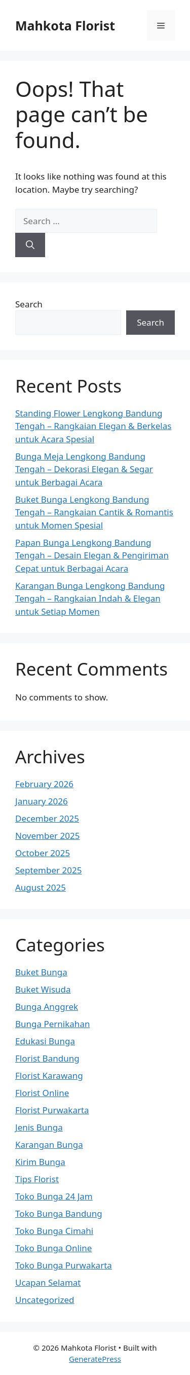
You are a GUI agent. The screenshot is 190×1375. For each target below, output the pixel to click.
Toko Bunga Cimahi (54, 1231)
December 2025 (47, 818)
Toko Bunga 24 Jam (54, 1196)
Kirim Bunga (40, 1162)
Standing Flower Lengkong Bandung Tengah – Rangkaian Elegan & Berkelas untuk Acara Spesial (93, 426)
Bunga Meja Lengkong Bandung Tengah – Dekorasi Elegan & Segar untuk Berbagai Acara (84, 469)
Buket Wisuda (43, 989)
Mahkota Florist (65, 25)
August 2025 (40, 887)
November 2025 (47, 835)
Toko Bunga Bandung (58, 1213)
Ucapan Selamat (48, 1282)
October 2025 (42, 853)
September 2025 (48, 870)
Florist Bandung (47, 1058)
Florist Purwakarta (52, 1110)
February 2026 (44, 784)
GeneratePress (95, 1359)
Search (29, 304)
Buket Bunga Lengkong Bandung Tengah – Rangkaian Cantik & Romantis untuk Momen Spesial (94, 512)
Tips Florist (37, 1179)
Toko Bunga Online (53, 1248)
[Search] (30, 245)
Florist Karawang (49, 1075)
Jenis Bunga (39, 1127)
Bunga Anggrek (46, 1006)
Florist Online (42, 1093)
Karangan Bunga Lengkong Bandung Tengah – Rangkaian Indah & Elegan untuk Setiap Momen (90, 598)
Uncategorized (44, 1300)
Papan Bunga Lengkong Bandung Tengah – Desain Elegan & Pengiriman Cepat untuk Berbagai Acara (92, 555)
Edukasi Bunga (45, 1041)
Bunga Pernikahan (52, 1024)
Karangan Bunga (49, 1144)
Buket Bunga (41, 972)
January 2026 (41, 801)
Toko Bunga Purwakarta (63, 1265)
